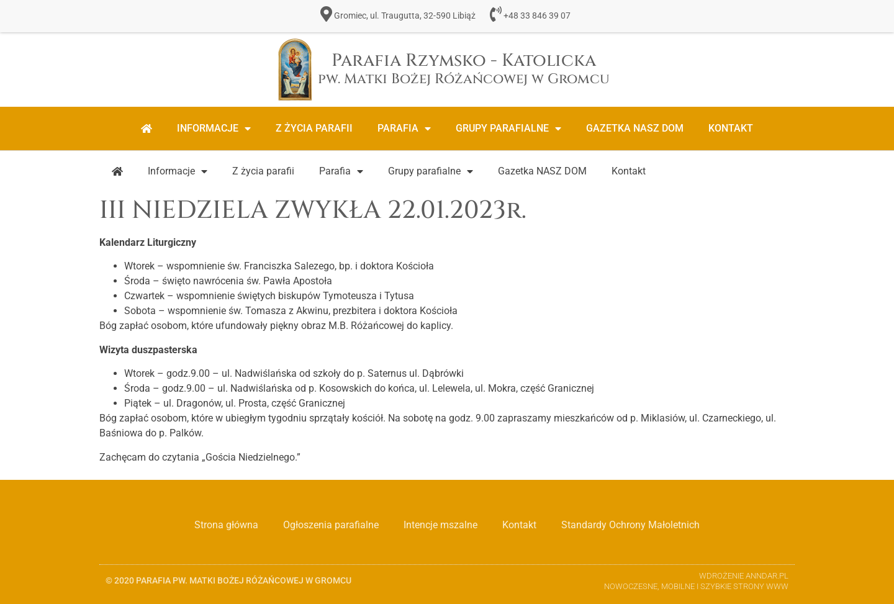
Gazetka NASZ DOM (635, 128)
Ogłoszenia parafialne (331, 525)
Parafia (404, 128)
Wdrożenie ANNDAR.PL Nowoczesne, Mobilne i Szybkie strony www (696, 581)
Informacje (214, 128)
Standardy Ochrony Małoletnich (630, 525)
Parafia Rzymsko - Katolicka (464, 68)
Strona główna (226, 525)
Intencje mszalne (440, 525)
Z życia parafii (314, 128)
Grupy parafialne (508, 128)
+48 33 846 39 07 (537, 16)
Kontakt (730, 128)
